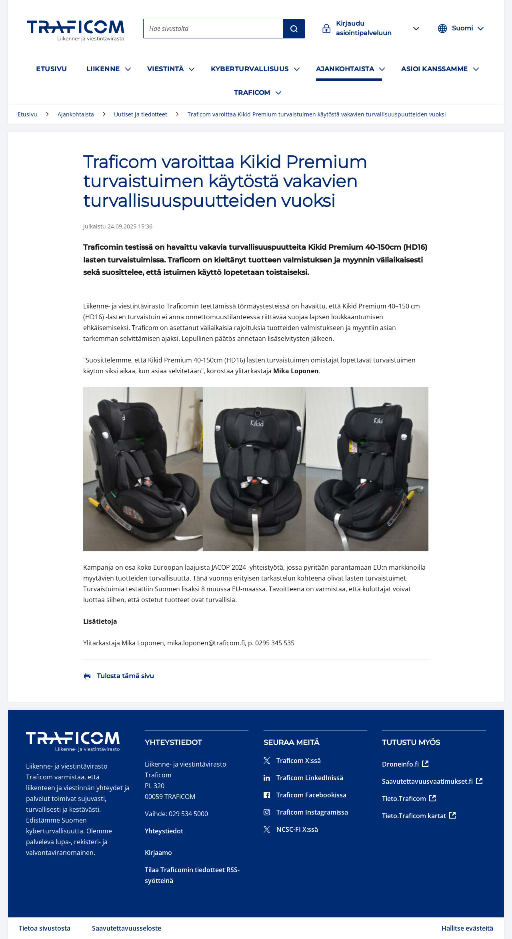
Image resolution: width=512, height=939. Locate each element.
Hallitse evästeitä (467, 928)
